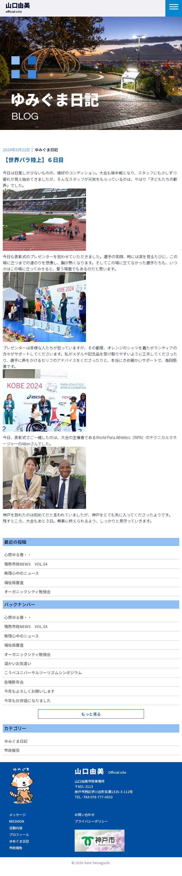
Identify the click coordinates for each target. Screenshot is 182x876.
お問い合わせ (85, 814)
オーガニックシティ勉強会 (27, 591)
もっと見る (91, 714)
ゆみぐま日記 (15, 741)
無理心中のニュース (21, 573)
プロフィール (19, 834)
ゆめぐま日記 (19, 841)
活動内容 (15, 827)
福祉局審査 (14, 582)
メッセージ (17, 814)
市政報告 (12, 750)
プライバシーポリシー (91, 821)
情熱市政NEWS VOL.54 (25, 564)
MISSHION (16, 821)
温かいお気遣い (17, 663)
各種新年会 (14, 682)
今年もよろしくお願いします (29, 691)
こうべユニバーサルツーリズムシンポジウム (43, 672)
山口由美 (18, 7)
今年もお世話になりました (27, 700)
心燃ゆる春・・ (17, 554)
